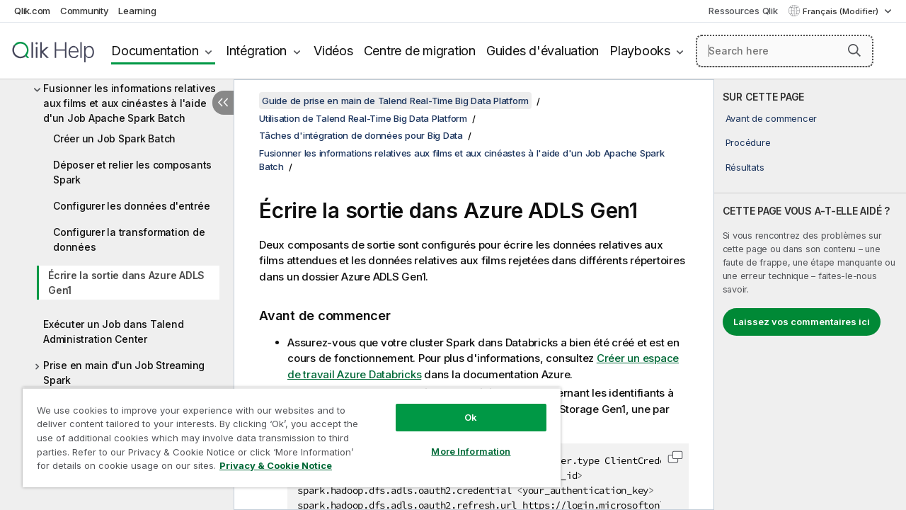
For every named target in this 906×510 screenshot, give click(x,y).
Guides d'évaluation (542, 50)
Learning (137, 10)
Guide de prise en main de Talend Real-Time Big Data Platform (395, 100)
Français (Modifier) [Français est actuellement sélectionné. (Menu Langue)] (842, 11)
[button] (854, 50)
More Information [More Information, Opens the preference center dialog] (460, 440)
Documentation (155, 50)
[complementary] (810, 294)
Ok (460, 406)
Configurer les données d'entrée (131, 206)
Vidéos (333, 50)
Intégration (256, 50)
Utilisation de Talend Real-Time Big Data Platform (363, 118)
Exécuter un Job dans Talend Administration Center (113, 331)
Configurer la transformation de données (129, 239)
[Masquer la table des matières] (223, 103)
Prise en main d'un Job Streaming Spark (124, 372)
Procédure (748, 142)
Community (84, 10)
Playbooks (639, 50)
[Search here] (784, 51)
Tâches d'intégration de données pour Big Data (361, 135)
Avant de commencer (772, 118)
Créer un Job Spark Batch (114, 138)
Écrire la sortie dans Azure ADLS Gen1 (126, 282)
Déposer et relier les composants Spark (132, 172)
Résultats (745, 167)
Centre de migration (420, 50)
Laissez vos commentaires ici (801, 321)
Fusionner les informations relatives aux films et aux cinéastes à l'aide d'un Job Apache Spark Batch (129, 103)
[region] (285, 432)
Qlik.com (32, 10)
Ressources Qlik (743, 10)
